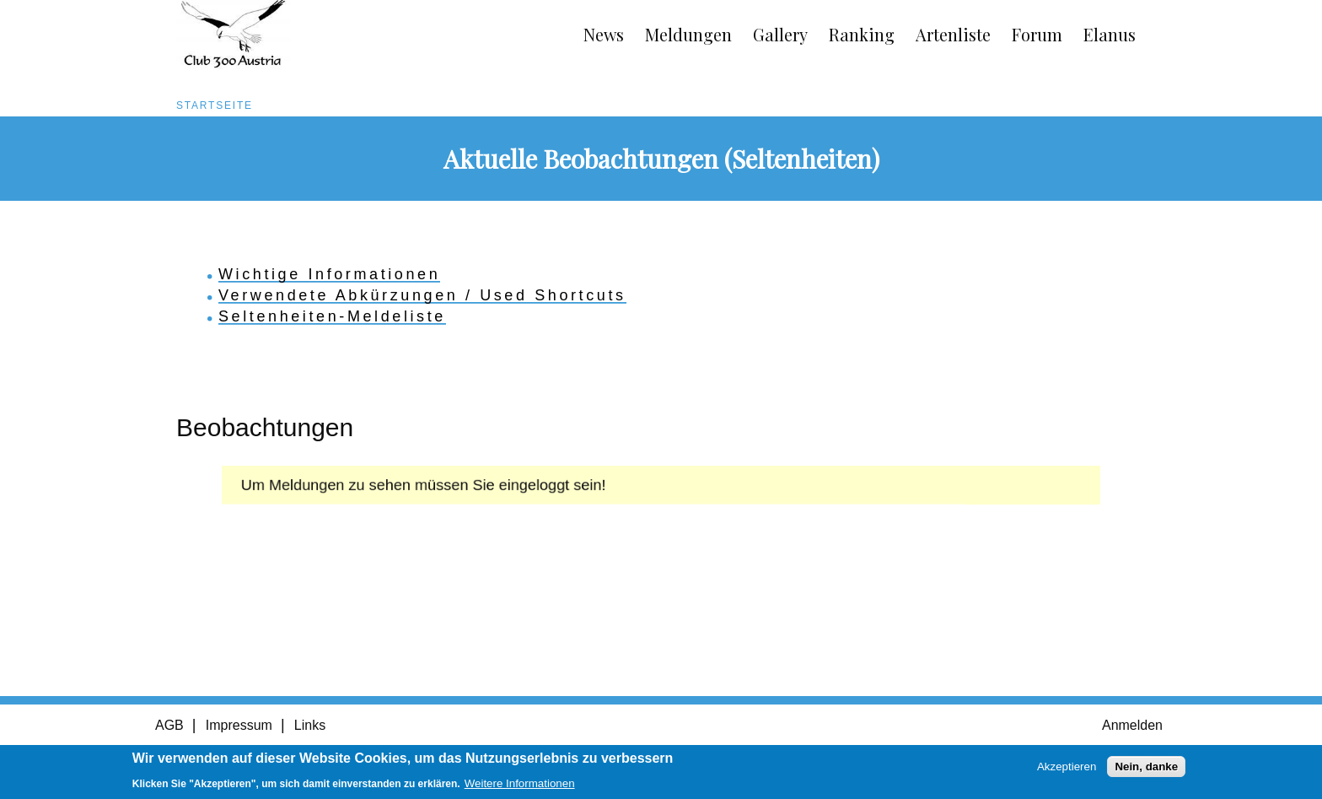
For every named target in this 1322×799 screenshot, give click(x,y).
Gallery (780, 34)
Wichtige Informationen (329, 274)
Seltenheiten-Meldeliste (332, 316)
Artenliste (953, 34)
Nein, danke (1146, 768)
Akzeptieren (1066, 768)
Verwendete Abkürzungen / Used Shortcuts (422, 295)
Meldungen (688, 34)
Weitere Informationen (520, 785)
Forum (1037, 34)
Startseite (214, 105)
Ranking (862, 34)
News (603, 34)
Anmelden (1132, 725)
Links (309, 725)
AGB (169, 725)
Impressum (239, 725)
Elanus (1109, 34)
